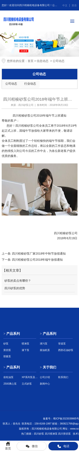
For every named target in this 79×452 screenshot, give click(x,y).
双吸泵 (7, 356)
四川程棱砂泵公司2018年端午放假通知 (37, 259)
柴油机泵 (45, 350)
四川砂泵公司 (25, 105)
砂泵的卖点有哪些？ (17, 280)
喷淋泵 (25, 343)
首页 (30, 61)
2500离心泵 (10, 383)
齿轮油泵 (8, 377)
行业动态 (30, 83)
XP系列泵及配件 (30, 377)
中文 (64, 5)
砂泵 (30, 125)
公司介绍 (45, 377)
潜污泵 (43, 343)
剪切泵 (7, 350)
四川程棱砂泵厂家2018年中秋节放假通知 (38, 253)
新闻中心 (45, 383)
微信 (31, 446)
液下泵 (25, 350)
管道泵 (62, 343)
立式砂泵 (27, 383)
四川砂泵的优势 (14, 288)
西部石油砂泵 (65, 350)
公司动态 (11, 83)
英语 (74, 5)
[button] (74, 44)
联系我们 (63, 377)
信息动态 (42, 61)
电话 (63, 446)
